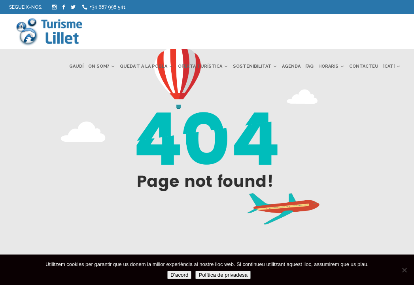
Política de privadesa (223, 275)
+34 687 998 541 (108, 7)
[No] (404, 270)
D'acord (179, 275)
